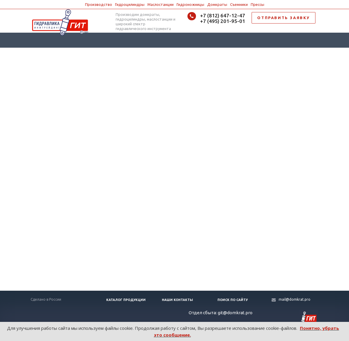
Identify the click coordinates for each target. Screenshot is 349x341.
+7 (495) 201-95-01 (222, 21)
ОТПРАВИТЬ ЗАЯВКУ (283, 18)
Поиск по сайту (232, 300)
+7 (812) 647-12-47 (222, 15)
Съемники (239, 4)
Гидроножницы (190, 4)
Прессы (257, 4)
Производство (98, 4)
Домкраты (217, 4)
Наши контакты (177, 300)
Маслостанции (160, 4)
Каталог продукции (126, 300)
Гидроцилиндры (129, 4)
